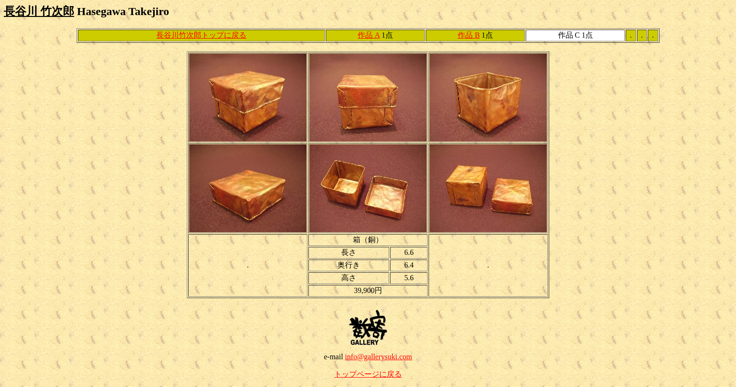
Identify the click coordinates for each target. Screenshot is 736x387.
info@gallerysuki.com (378, 357)
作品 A (369, 35)
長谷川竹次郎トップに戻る (201, 35)
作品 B (469, 35)
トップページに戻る (368, 374)
